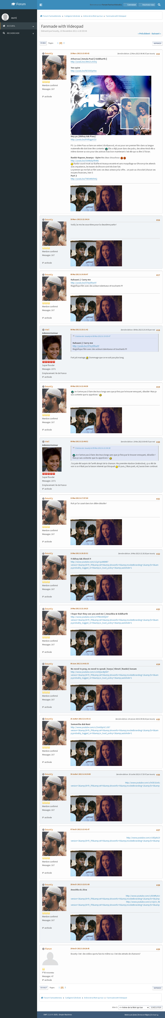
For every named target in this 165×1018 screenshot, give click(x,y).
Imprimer (157, 43)
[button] (41, 5)
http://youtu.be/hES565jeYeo (84, 70)
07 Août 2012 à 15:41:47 (79, 829)
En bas (43, 43)
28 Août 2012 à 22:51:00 (79, 884)
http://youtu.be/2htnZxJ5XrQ (84, 61)
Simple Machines (65, 1015)
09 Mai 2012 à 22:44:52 (79, 441)
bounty (49, 53)
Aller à (114, 1007)
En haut (43, 988)
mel (47, 329)
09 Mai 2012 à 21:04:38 (79, 386)
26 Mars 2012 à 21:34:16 (79, 219)
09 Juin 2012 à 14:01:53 (79, 663)
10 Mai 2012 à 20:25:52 (79, 553)
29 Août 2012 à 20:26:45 (79, 948)
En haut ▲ (155, 1015)
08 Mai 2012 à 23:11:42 (79, 329)
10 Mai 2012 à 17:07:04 (79, 498)
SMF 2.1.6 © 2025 (51, 1015)
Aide (135, 1015)
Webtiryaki (129, 1015)
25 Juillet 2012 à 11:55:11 (80, 719)
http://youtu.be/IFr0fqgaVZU (83, 139)
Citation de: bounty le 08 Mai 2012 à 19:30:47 (92, 336)
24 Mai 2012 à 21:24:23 (79, 608)
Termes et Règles (144, 1015)
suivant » (156, 33)
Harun (48, 948)
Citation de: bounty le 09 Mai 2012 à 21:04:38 (92, 448)
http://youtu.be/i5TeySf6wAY (84, 282)
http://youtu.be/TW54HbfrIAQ (84, 178)
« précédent (144, 33)
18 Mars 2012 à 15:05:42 (79, 53)
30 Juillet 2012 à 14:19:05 (80, 774)
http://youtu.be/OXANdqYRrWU (85, 160)
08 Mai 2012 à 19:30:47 (79, 274)
